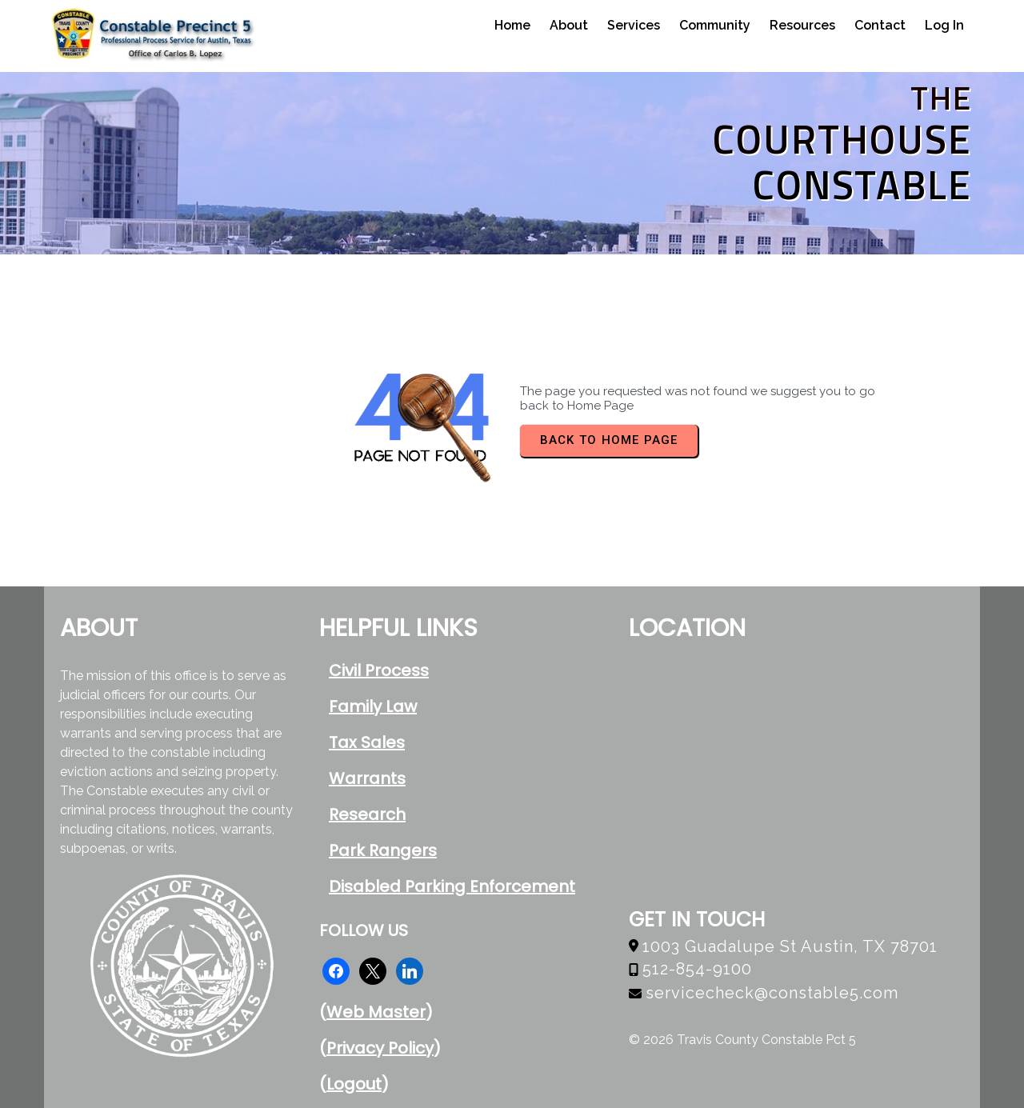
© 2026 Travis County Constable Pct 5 (742, 1039)
